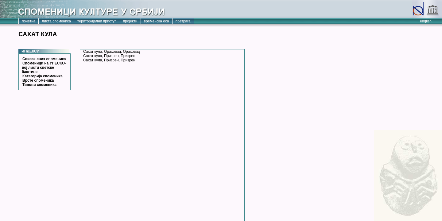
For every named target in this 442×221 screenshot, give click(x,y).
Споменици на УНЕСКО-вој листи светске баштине (44, 67)
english (426, 21)
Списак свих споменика (44, 59)
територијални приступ (97, 21)
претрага (183, 21)
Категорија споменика (42, 76)
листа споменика (56, 21)
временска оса (156, 21)
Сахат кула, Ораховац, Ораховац (111, 51)
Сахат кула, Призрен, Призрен (109, 56)
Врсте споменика (38, 80)
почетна (28, 21)
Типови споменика (39, 85)
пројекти (130, 21)
